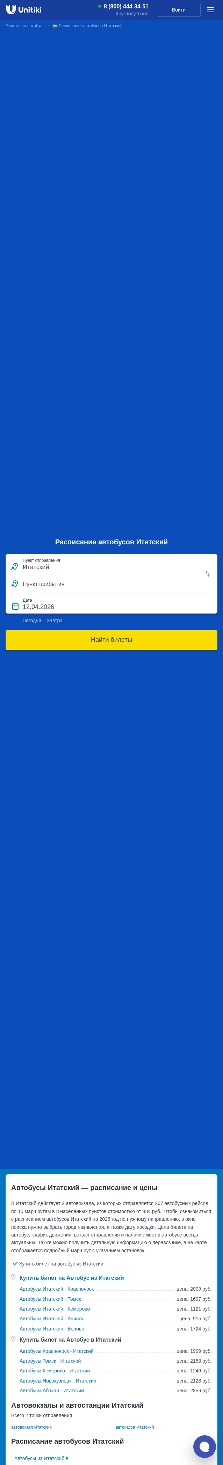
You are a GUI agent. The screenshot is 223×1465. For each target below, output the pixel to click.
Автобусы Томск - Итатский (50, 1361)
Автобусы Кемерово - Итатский (55, 1370)
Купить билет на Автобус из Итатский (72, 1278)
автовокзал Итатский (31, 1427)
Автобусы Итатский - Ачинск (52, 1318)
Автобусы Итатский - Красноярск (57, 1289)
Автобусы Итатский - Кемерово (55, 1309)
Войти (179, 10)
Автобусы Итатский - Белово (52, 1329)
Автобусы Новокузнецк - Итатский (58, 1381)
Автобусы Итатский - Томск (50, 1299)
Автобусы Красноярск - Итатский (57, 1351)
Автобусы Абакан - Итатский (52, 1390)
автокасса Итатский (135, 1427)
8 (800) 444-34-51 (126, 6)
